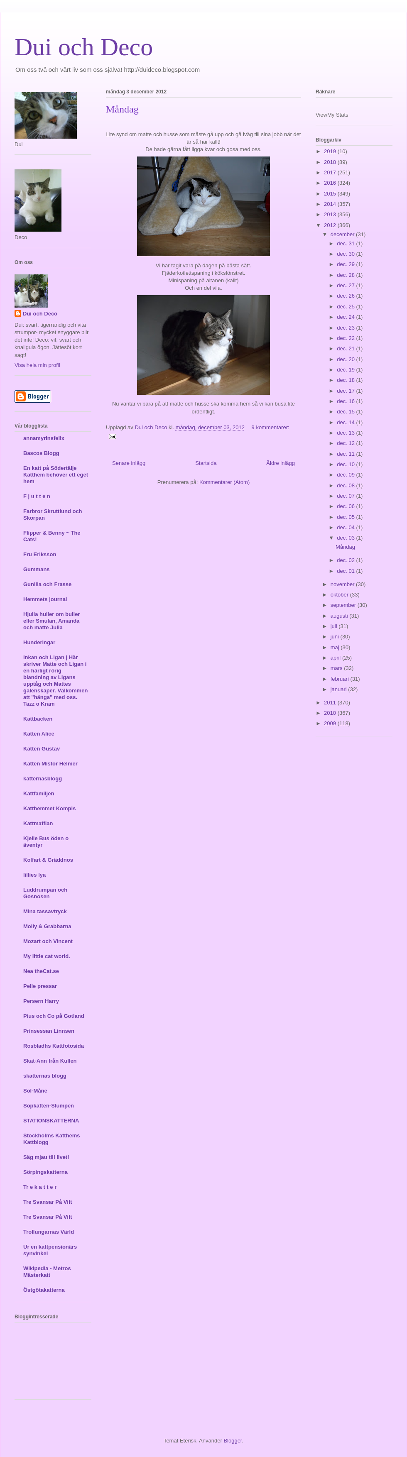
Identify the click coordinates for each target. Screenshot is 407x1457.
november (343, 584)
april (336, 658)
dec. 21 (346, 348)
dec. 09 (346, 475)
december (343, 234)
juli (335, 626)
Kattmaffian (38, 823)
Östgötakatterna (44, 1290)
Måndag (122, 109)
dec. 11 (346, 454)
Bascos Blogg (41, 453)
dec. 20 (346, 359)
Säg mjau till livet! (46, 1157)
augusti (340, 616)
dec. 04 (346, 527)
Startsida (205, 463)
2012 (331, 225)
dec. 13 (346, 433)
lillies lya (34, 875)
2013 (331, 214)
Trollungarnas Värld (48, 1232)
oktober (340, 595)
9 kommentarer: (270, 427)
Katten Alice (38, 734)
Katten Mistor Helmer (50, 763)
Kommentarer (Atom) (224, 482)
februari (341, 679)
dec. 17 (346, 391)
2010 (331, 713)
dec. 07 (346, 496)
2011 (331, 702)
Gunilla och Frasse (47, 584)
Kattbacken (37, 719)
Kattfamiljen (38, 793)
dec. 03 (346, 538)
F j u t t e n (36, 496)
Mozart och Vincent (48, 941)
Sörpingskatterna (45, 1172)
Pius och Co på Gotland (53, 1016)
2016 (331, 183)
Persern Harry (41, 1001)
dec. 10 (346, 464)
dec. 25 (346, 306)
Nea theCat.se (41, 971)
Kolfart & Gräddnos (48, 860)
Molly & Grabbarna (47, 926)
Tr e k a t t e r (39, 1187)
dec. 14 (346, 422)
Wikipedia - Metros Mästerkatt (47, 1271)
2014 (331, 204)
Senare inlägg (128, 463)
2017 (331, 172)
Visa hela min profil (37, 365)
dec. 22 (346, 338)
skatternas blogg (44, 1076)
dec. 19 (346, 370)
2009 (331, 723)
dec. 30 (346, 254)
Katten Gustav (41, 749)
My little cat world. (46, 956)
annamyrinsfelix (43, 438)
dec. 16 (346, 401)
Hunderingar (39, 642)
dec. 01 (346, 571)
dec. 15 (346, 411)
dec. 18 (346, 380)
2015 (331, 194)
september (344, 605)
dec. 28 (346, 275)
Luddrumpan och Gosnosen (45, 893)
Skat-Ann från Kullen (50, 1061)
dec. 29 (346, 264)
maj (336, 647)
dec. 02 (346, 560)
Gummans (36, 569)
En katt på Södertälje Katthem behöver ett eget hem (55, 474)
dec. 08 (346, 485)
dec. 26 (346, 296)
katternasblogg (42, 778)
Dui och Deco (84, 47)
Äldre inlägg (280, 463)
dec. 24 (346, 317)
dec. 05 (346, 517)
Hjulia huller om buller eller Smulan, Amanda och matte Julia (51, 621)
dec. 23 (346, 328)
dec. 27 (346, 285)
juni (336, 636)
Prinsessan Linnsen (48, 1031)
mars (337, 668)
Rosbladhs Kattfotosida (53, 1046)
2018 (331, 162)
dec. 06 (346, 506)
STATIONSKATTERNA (51, 1120)
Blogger (232, 1440)
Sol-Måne (35, 1091)
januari (339, 689)
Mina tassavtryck (45, 911)
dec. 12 (346, 443)
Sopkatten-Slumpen (48, 1106)
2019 (331, 151)
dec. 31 (346, 243)
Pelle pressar (40, 986)
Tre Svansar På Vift (47, 1202)
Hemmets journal (45, 599)
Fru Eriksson (39, 554)
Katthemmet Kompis (49, 808)
